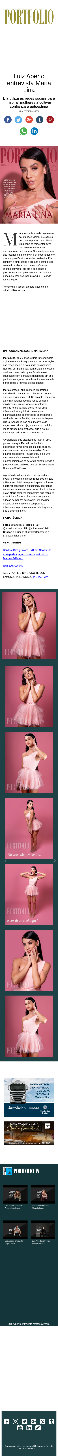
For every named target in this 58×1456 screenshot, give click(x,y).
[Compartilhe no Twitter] (18, 119)
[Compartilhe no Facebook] (8, 119)
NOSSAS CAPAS (13, 565)
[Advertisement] (29, 1370)
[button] (4, 861)
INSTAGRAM (40, 576)
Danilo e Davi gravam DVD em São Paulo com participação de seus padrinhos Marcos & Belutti (27, 554)
